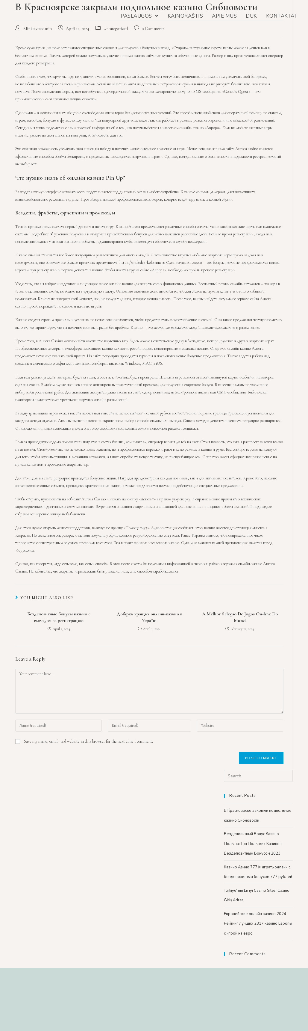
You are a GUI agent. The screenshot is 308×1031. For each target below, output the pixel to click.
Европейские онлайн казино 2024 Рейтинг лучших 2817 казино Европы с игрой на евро (258, 923)
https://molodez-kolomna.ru (142, 262)
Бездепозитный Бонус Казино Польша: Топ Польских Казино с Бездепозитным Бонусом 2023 (253, 843)
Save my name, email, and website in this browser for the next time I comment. (88, 741)
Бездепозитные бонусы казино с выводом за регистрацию (58, 617)
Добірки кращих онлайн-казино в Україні (149, 617)
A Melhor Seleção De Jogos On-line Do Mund (240, 617)
